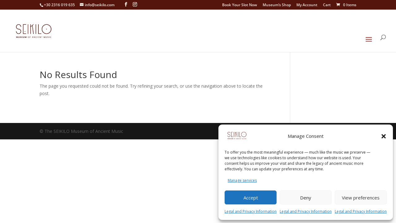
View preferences (361, 198)
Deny (305, 198)
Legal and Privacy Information (251, 211)
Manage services (242, 180)
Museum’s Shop (277, 5)
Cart (327, 5)
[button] (384, 136)
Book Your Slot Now (239, 5)
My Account (306, 5)
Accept (250, 198)
